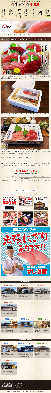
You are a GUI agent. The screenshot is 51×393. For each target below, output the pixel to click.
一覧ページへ (25, 190)
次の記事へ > (34, 190)
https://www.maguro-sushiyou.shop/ (25, 173)
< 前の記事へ (17, 190)
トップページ (3, 34)
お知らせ (9, 34)
